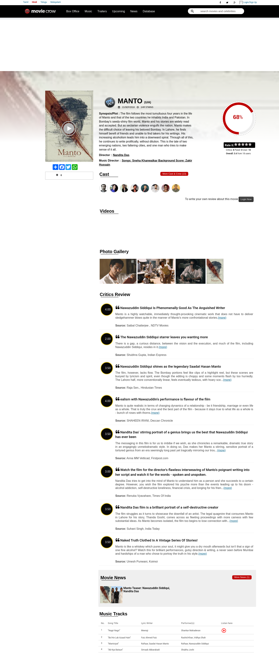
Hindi (34, 2)
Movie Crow (41, 13)
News (133, 11)
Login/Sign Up (248, 2)
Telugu (44, 2)
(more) (222, 317)
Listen (225, 630)
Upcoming (118, 11)
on (251, 145)
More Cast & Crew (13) (174, 173)
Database (149, 11)
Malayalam (56, 2)
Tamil (25, 2)
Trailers (102, 11)
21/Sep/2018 (128, 107)
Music (88, 11)
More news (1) (241, 577)
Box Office (72, 11)
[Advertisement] (139, 44)
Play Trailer (69, 133)
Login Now (246, 199)
